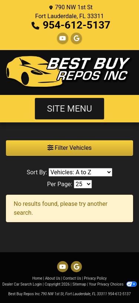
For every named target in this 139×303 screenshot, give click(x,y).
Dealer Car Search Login (22, 284)
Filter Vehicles (69, 147)
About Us (52, 278)
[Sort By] (80, 172)
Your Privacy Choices (113, 284)
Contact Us (72, 278)
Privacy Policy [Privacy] (95, 278)
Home (37, 278)
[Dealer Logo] (69, 72)
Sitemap (79, 284)
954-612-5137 (76, 25)
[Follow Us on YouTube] (62, 38)
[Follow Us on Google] (76, 38)
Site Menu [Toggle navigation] (69, 108)
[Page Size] (83, 184)
